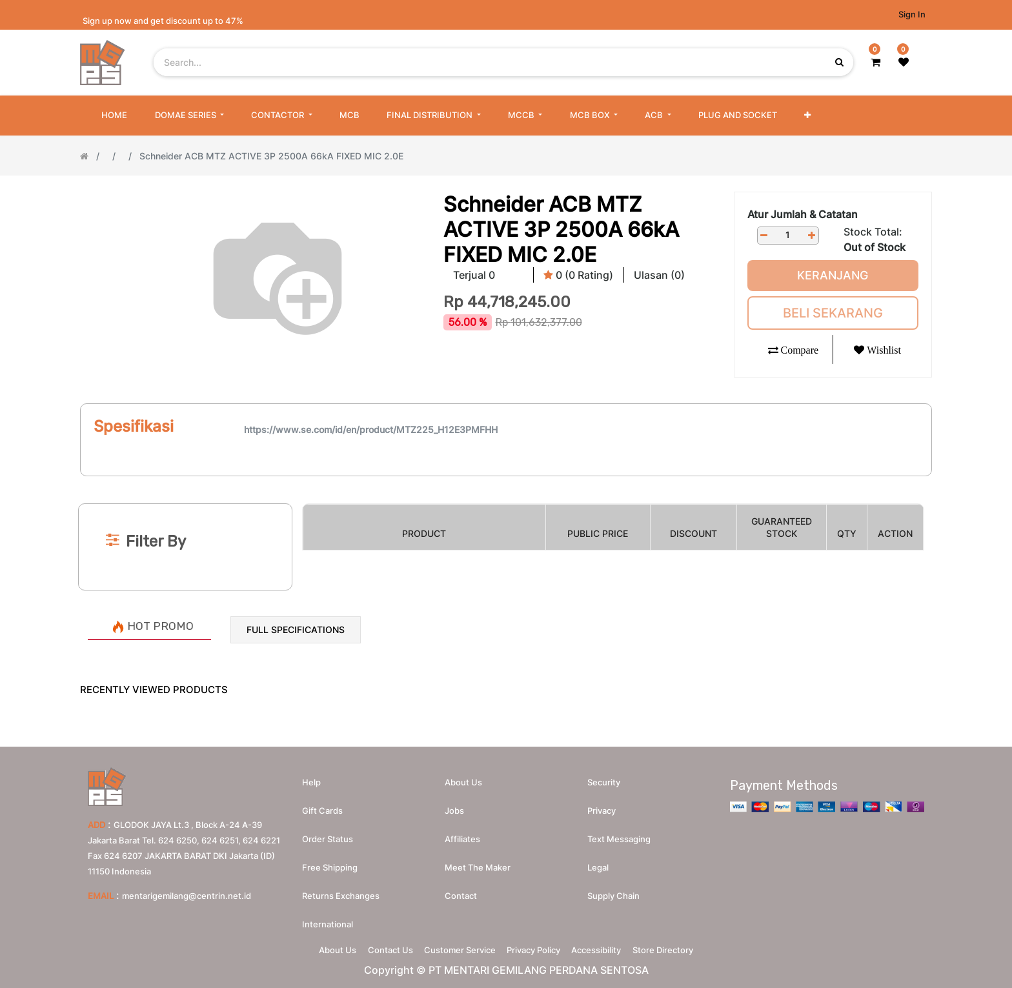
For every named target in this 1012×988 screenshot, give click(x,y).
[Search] (506, 481)
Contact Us (377, 947)
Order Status (327, 832)
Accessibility (609, 947)
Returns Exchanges (341, 889)
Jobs (454, 804)
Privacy (601, 804)
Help (311, 776)
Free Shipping (330, 861)
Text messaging (619, 832)
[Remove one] (764, 235)
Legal (598, 861)
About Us (315, 947)
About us (463, 776)
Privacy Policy (538, 947)
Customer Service (455, 947)
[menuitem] (114, 115)
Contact (461, 889)
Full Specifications (296, 629)
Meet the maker (478, 861)
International (327, 917)
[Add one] (811, 235)
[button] (807, 115)
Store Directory (684, 947)
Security (603, 776)
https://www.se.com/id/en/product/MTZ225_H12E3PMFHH (371, 429)
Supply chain (613, 889)
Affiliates (462, 832)
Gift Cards (322, 804)
